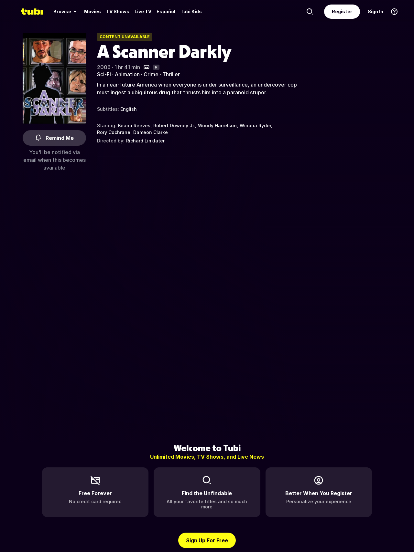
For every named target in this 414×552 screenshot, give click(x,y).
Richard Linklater (145, 140)
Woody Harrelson (217, 125)
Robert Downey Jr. (174, 125)
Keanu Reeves (134, 125)
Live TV (143, 11)
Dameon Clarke (150, 132)
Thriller (171, 74)
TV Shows (117, 11)
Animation (127, 74)
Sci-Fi (104, 74)
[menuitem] (66, 12)
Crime (151, 74)
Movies (92, 11)
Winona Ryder (255, 125)
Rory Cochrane (113, 132)
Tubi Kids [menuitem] (191, 11)
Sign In (375, 11)
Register (342, 11)
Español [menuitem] (166, 11)
